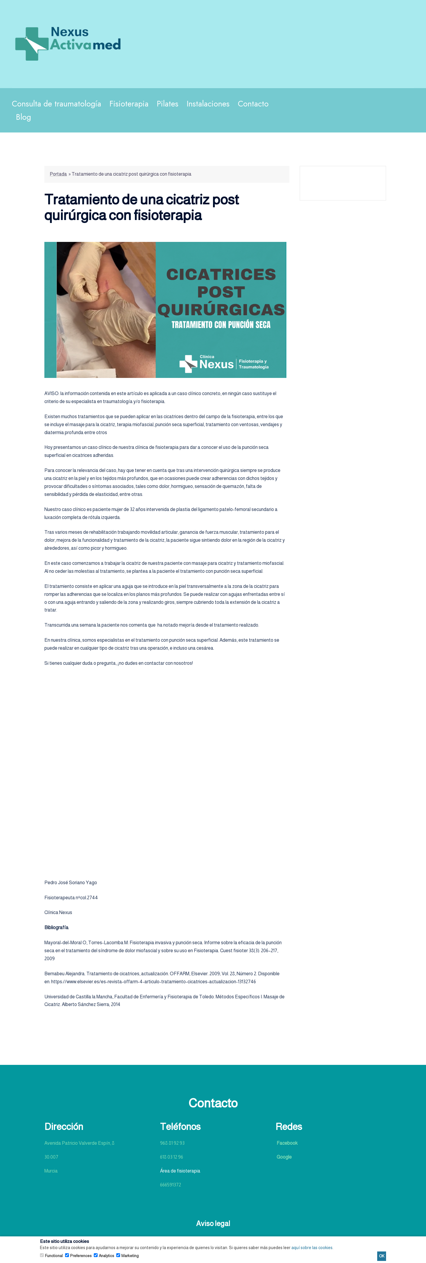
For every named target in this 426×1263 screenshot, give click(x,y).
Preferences (80, 1256)
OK (381, 1256)
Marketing (130, 1256)
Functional (54, 1256)
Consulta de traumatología (56, 103)
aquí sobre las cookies (312, 1247)
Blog (23, 117)
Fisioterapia (129, 103)
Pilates (167, 103)
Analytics (106, 1256)
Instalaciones (208, 103)
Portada (58, 174)
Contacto (253, 103)
